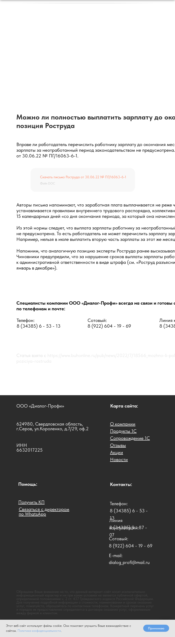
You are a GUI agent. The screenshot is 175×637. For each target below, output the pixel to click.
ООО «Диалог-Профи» (40, 406)
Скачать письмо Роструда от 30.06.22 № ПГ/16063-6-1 (83, 177)
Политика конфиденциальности (39, 630)
